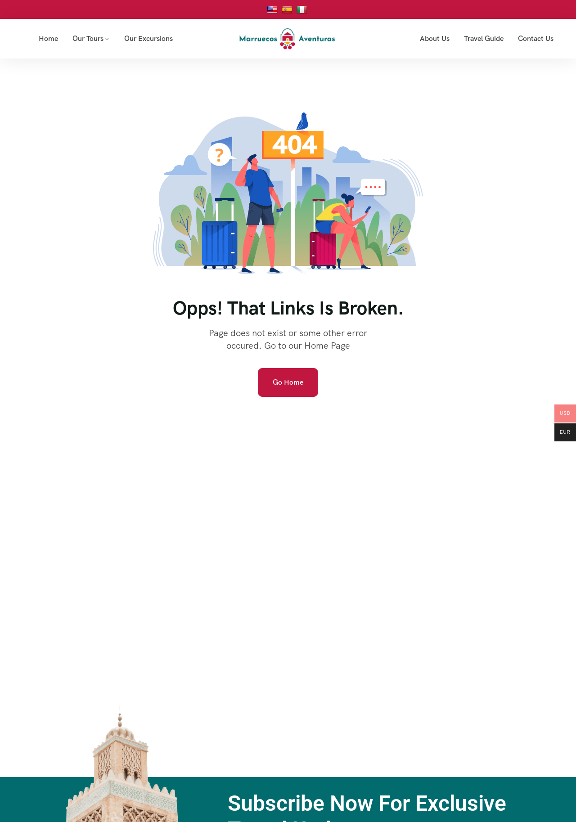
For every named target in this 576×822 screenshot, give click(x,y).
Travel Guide (484, 38)
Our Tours (88, 38)
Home (48, 38)
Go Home (288, 382)
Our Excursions (148, 38)
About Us (435, 38)
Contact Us (536, 38)
